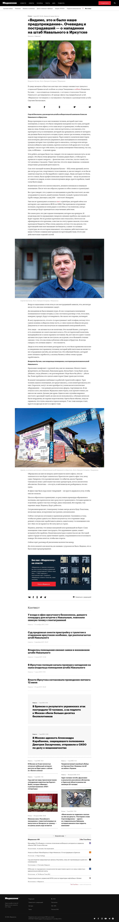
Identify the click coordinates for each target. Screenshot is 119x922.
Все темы (88, 8)
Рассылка (54, 902)
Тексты (47, 3)
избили (78, 89)
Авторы (30, 906)
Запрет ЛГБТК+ (60, 8)
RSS (53, 899)
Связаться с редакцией (82, 597)
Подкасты (61, 3)
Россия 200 (55, 909)
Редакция (31, 899)
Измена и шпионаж (29, 8)
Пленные (18, 8)
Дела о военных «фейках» (45, 8)
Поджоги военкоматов (74, 8)
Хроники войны (8, 8)
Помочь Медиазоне (44, 584)
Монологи (30, 36)
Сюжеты (31, 3)
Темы (30, 909)
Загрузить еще (59, 836)
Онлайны (40, 3)
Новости (23, 3)
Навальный (37, 36)
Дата (53, 3)
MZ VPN (53, 906)
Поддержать (105, 3)
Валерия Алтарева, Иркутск (51, 16)
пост (59, 201)
